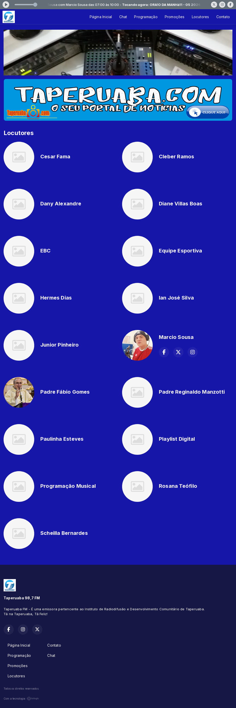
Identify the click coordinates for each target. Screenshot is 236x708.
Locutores (200, 17)
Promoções (175, 17)
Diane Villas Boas (181, 204)
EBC (45, 251)
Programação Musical (68, 486)
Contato (223, 17)
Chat (123, 17)
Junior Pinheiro (59, 345)
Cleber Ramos (176, 156)
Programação (145, 17)
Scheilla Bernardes (64, 533)
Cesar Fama (55, 156)
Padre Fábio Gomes (65, 392)
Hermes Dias (56, 298)
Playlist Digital (177, 439)
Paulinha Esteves (62, 439)
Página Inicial (101, 17)
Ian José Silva (176, 298)
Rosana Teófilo (178, 486)
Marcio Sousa (176, 337)
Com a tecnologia (21, 698)
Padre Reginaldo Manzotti (192, 392)
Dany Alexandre (60, 204)
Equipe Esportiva (180, 251)
